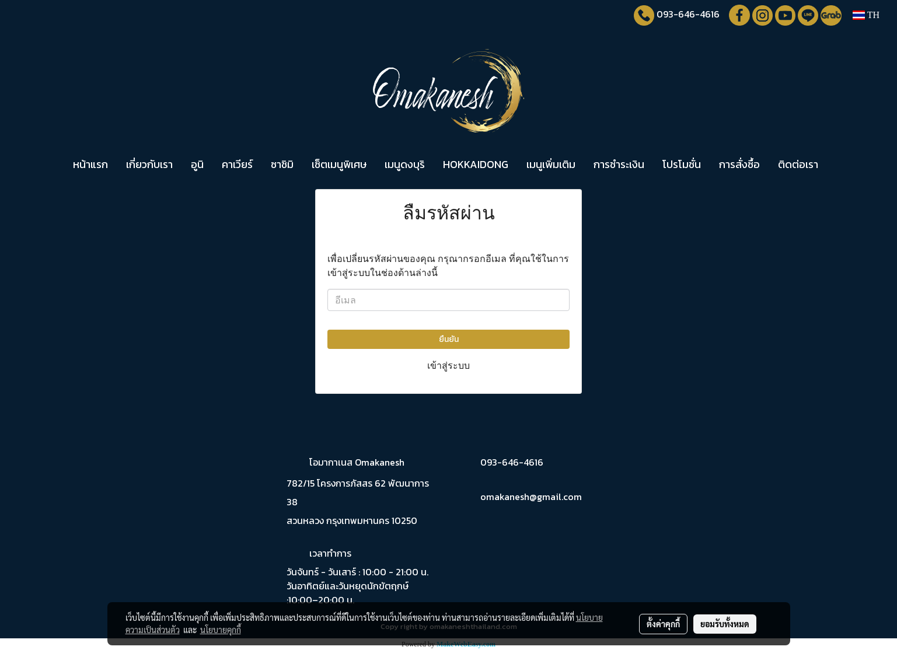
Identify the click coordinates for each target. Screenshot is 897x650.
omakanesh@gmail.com (531, 497)
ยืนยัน (449, 339)
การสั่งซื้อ (739, 164)
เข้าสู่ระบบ (448, 365)
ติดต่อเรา (798, 164)
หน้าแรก (90, 164)
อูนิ (197, 164)
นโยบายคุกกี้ (220, 629)
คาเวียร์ (237, 164)
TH (866, 15)
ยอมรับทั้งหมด (724, 623)
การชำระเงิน (619, 164)
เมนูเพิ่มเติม (550, 164)
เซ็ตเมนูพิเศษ (339, 164)
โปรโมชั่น (681, 164)
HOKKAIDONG (475, 164)
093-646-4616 (688, 14)
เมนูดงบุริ (405, 164)
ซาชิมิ (282, 164)
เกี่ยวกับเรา (149, 164)
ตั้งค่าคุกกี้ (663, 623)
